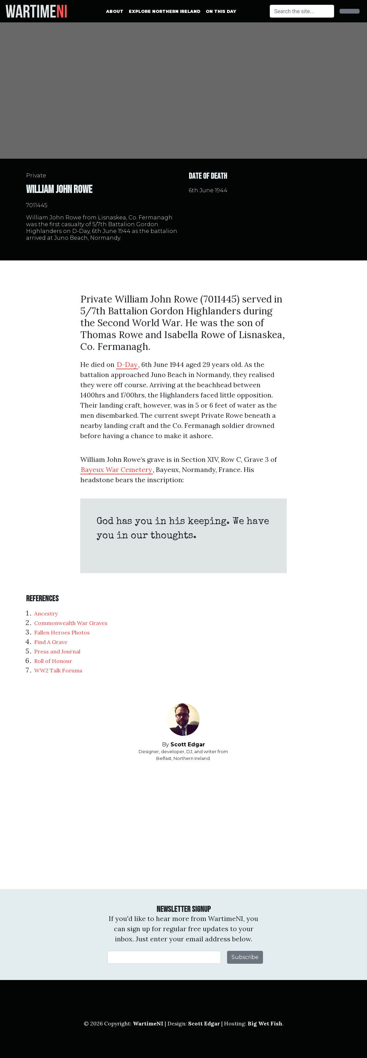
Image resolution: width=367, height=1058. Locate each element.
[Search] (302, 11)
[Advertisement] (183, 825)
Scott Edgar (187, 744)
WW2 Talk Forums (58, 670)
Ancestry (46, 613)
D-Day (127, 364)
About (114, 11)
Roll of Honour (53, 661)
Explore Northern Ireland (164, 11)
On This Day (221, 11)
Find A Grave (50, 642)
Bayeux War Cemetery (116, 469)
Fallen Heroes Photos (62, 632)
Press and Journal (57, 651)
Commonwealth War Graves (70, 623)
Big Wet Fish (265, 1023)
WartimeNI (148, 1023)
